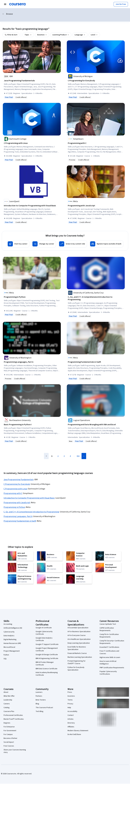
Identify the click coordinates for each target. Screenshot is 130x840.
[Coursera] (17, 4)
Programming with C (13, 493)
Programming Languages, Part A (18, 516)
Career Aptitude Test (108, 624)
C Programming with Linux (15, 488)
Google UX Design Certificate (47, 654)
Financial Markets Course (77, 653)
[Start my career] (18, 243)
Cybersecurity (9, 632)
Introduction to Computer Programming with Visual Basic (29, 498)
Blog (37, 703)
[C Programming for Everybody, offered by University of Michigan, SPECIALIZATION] (96, 80)
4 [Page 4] (70, 456)
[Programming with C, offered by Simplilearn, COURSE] (96, 143)
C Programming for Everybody (17, 484)
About (6, 692)
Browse (9, 14)
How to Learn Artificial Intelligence (108, 662)
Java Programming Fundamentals (18, 479)
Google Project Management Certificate (47, 649)
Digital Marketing (10, 639)
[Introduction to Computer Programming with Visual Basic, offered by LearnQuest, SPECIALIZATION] (32, 205)
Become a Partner (10, 738)
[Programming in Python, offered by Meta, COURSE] (32, 297)
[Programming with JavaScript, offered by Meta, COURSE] (96, 205)
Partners (39, 696)
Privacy (70, 703)
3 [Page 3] (64, 456)
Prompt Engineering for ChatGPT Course (77, 662)
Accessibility (72, 711)
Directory (71, 723)
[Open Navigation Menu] (5, 4)
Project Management (12, 651)
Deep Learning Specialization (79, 643)
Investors (71, 696)
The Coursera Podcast (44, 707)
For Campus (8, 734)
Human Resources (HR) (12, 643)
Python (6, 655)
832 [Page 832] (78, 456)
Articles (70, 719)
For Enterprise (9, 726)
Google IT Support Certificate (47, 644)
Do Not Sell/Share (74, 734)
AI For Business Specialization (79, 631)
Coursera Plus (9, 711)
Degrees (7, 723)
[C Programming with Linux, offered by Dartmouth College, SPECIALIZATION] (32, 143)
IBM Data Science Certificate (46, 668)
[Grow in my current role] (72, 243)
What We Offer (9, 696)
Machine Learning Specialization (80, 657)
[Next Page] (84, 456)
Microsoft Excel (9, 647)
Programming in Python (14, 507)
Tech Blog (39, 711)
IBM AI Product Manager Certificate (45, 663)
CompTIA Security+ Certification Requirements (112, 642)
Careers (7, 703)
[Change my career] (43, 243)
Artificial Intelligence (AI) (13, 628)
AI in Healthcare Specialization (79, 639)
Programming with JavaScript (17, 502)
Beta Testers (41, 700)
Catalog (6, 707)
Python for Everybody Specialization (76, 668)
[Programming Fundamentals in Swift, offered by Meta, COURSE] (96, 362)
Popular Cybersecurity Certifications (108, 672)
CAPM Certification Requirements (107, 629)
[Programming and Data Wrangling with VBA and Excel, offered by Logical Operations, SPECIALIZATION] (96, 424)
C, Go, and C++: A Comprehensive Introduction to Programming (31, 511)
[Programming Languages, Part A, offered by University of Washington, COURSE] (32, 362)
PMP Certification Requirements (112, 667)
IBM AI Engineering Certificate (47, 658)
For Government (10, 730)
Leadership (8, 700)
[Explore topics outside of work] (106, 243)
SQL (5, 658)
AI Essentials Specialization (78, 627)
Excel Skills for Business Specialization (77, 648)
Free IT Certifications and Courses (109, 652)
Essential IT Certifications (109, 647)
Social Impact (9, 742)
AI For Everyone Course (77, 635)
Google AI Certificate (44, 627)
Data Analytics (9, 635)
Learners (39, 692)
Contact (71, 715)
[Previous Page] (46, 456)
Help (69, 707)
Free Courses (9, 746)
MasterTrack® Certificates (14, 719)
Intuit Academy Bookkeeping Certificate (47, 673)
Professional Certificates (13, 715)
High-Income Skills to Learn (110, 657)
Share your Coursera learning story (15, 751)
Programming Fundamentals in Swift (20, 521)
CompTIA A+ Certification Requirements (109, 635)
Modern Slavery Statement (78, 730)
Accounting (8, 624)
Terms (70, 700)
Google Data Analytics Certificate (44, 639)
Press (70, 692)
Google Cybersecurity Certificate (44, 632)
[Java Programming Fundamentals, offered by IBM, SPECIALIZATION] (32, 80)
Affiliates (71, 726)
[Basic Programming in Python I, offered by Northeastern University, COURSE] (32, 424)
